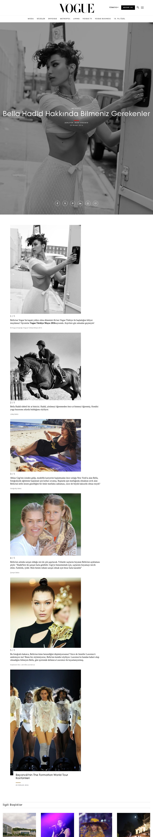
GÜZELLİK (41, 19)
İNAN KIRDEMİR (81, 123)
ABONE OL (128, 7)
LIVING (76, 19)
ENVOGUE (52, 19)
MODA (31, 19)
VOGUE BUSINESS (103, 19)
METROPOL (65, 19)
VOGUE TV (87, 19)
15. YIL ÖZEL (119, 19)
